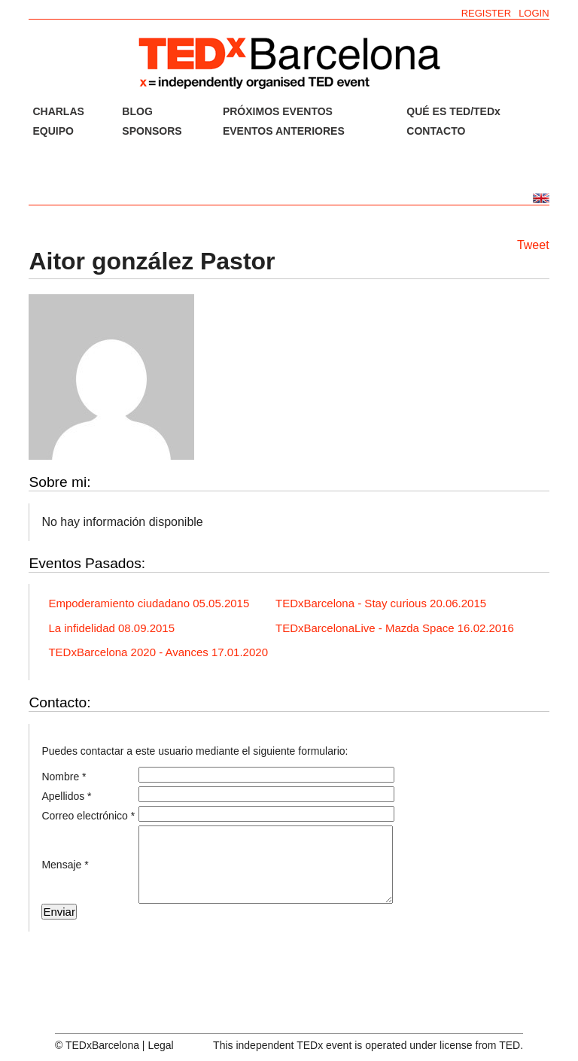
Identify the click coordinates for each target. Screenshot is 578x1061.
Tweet (533, 245)
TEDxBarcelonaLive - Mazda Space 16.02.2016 (394, 628)
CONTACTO (435, 131)
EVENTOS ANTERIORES (284, 131)
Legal (160, 1045)
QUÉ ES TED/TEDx (453, 111)
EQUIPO (52, 131)
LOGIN (534, 13)
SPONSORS (151, 131)
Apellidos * (66, 796)
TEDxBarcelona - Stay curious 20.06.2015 (380, 603)
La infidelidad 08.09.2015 (111, 628)
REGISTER (486, 13)
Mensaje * (64, 865)
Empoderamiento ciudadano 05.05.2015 (148, 603)
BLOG (137, 111)
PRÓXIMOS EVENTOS (278, 111)
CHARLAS (58, 111)
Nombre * (63, 777)
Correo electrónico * (88, 816)
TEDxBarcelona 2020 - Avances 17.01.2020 (158, 652)
